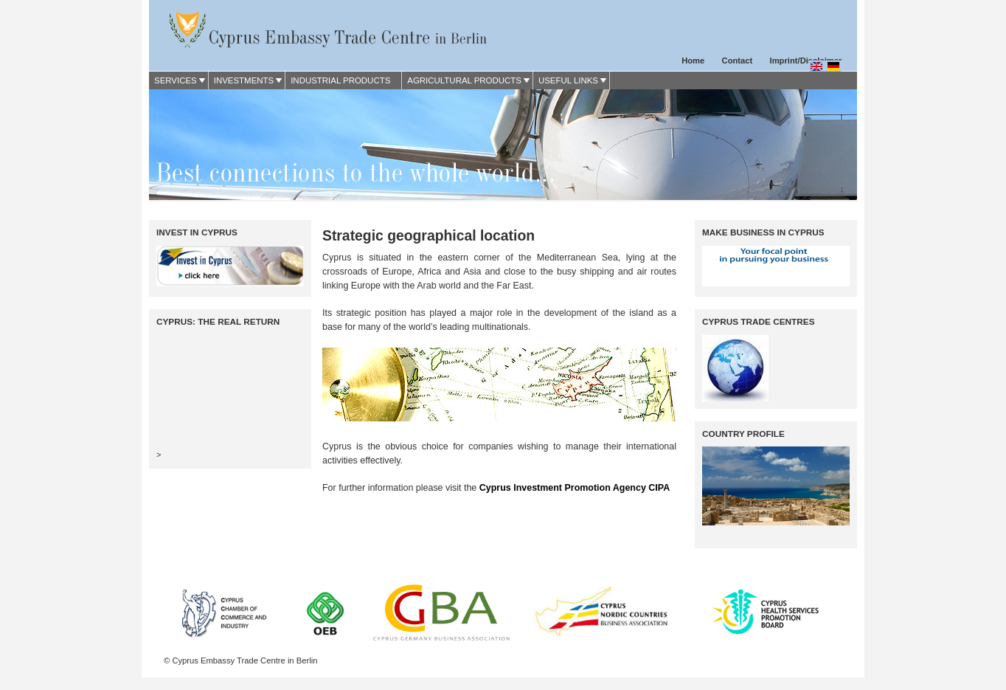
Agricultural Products (464, 80)
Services (175, 80)
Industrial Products (340, 80)
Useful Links (568, 80)
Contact (737, 60)
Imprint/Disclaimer (806, 60)
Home (692, 60)
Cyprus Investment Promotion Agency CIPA (574, 488)
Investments (244, 80)
